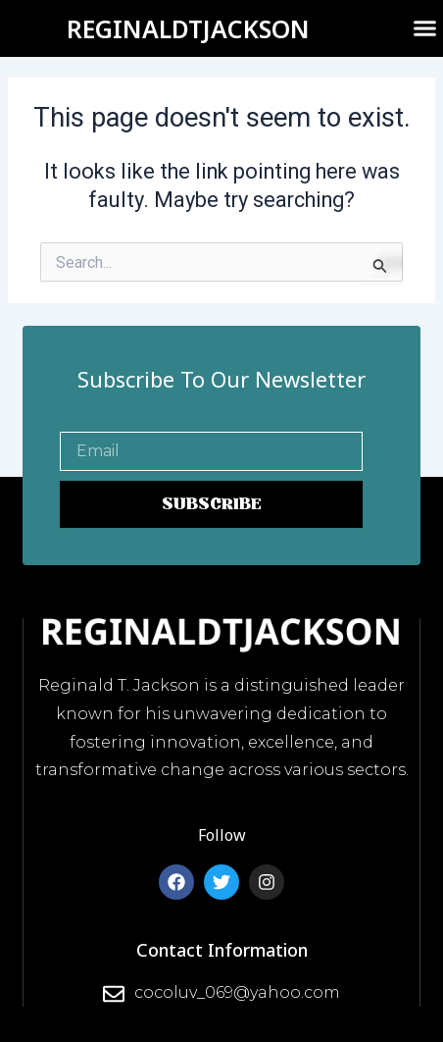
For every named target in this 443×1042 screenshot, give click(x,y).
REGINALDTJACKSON (188, 28)
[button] (425, 28)
